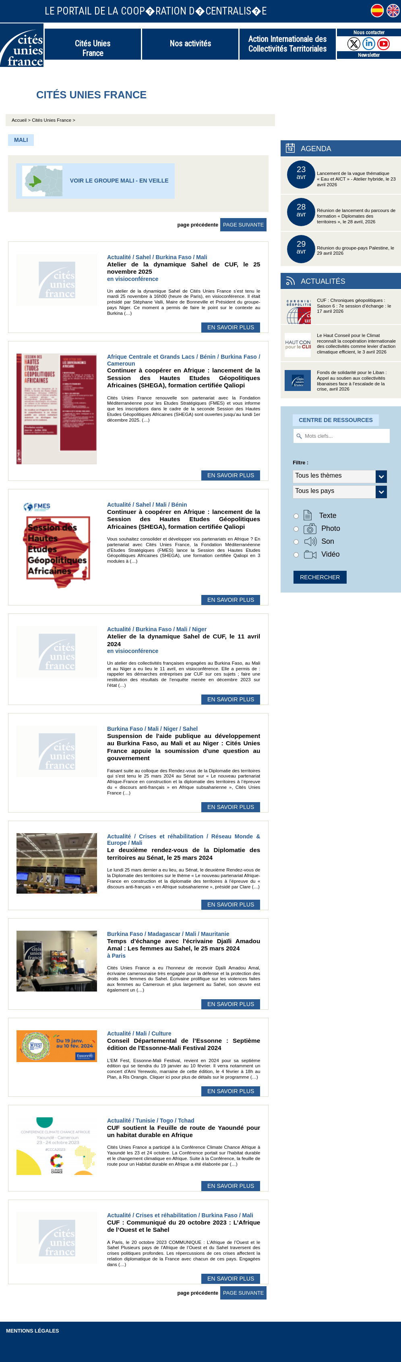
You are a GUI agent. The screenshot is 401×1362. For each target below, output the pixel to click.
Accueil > (22, 120)
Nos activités (190, 43)
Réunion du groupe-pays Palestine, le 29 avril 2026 (340, 249)
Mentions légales (32, 1331)
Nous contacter (368, 32)
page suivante (243, 225)
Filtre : (300, 463)
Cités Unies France (92, 48)
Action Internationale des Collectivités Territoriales (287, 44)
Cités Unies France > (53, 120)
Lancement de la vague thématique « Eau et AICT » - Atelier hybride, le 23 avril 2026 (341, 174)
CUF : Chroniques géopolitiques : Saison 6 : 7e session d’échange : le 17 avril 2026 (338, 311)
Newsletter (369, 55)
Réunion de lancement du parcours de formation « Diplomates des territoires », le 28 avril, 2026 (341, 212)
